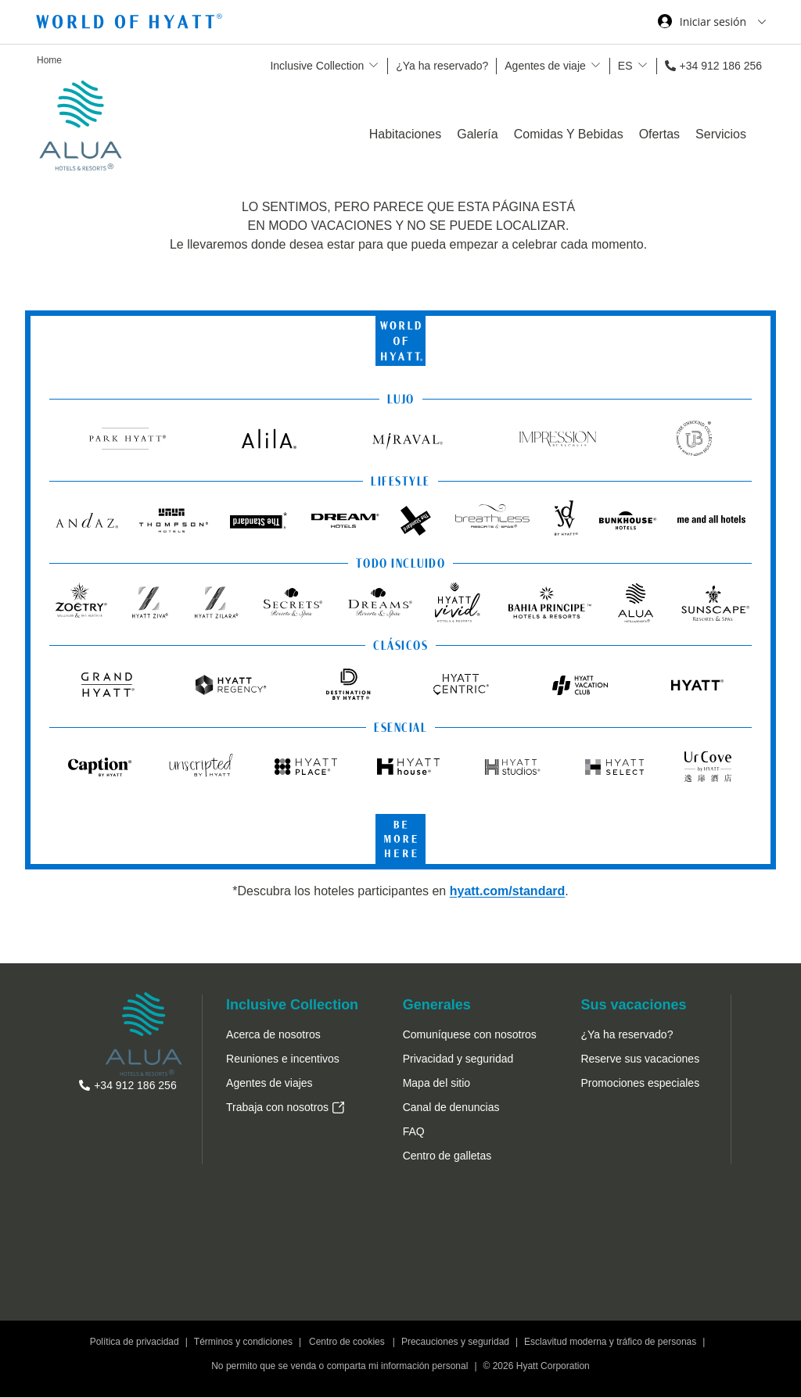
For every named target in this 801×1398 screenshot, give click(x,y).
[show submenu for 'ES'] (642, 65)
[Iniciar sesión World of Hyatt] (712, 23)
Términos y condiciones (243, 1342)
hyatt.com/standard (508, 891)
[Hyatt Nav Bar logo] (131, 23)
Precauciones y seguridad (455, 1342)
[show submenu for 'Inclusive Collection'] (373, 65)
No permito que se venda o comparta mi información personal (339, 1366)
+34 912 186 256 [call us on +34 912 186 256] (721, 65)
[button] (447, 1156)
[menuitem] (292, 1080)
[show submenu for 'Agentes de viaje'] (596, 65)
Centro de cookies (347, 1342)
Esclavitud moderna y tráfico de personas (610, 1342)
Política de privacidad (134, 1342)
